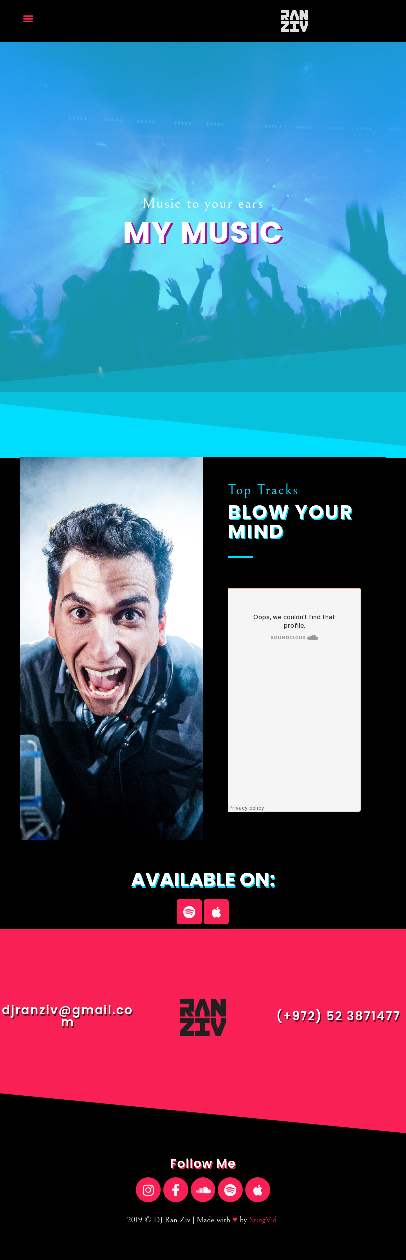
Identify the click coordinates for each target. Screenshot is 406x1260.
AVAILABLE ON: (203, 879)
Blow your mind (290, 521)
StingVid (263, 1220)
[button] (28, 18)
